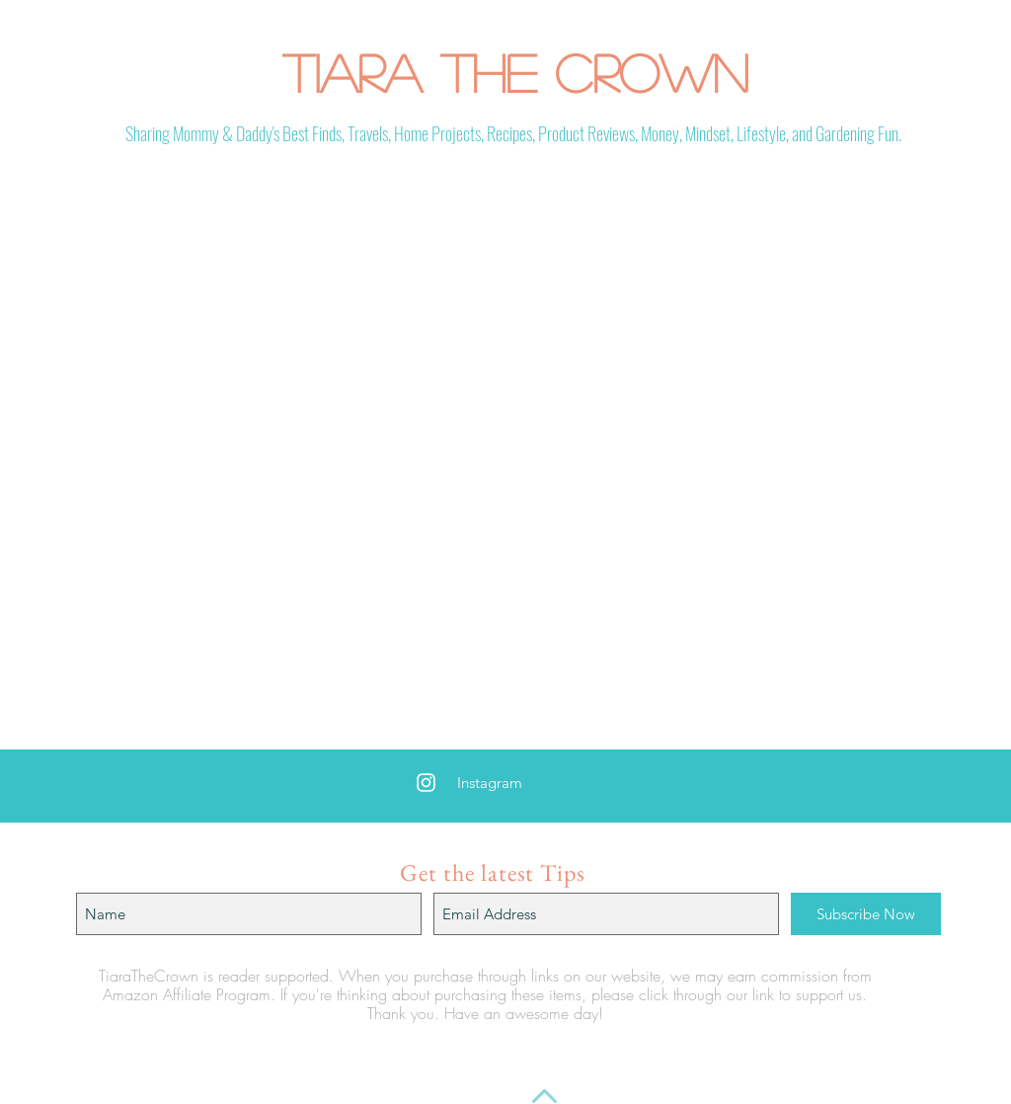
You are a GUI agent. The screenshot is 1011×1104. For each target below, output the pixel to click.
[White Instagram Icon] (426, 782)
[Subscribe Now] (866, 914)
